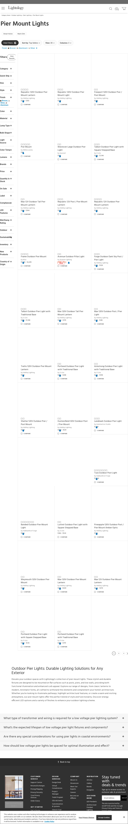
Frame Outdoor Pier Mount (48, 238)
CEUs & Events (57, 763)
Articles (89, 743)
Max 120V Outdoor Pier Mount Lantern (110, 490)
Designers (90, 753)
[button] (3, 8)
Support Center (36, 745)
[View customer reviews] (110, 786)
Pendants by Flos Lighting (91, 783)
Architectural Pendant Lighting (91, 770)
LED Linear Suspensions (91, 789)
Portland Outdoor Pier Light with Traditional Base (80, 340)
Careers (73, 755)
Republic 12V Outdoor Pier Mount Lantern (111, 190)
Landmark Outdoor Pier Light (110, 390)
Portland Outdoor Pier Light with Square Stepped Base (109, 542)
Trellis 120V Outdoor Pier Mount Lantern (47, 340)
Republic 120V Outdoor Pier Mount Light (78, 89)
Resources (56, 790)
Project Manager (55, 756)
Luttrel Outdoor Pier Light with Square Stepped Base (112, 440)
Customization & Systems (57, 768)
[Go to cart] (124, 8)
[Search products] (110, 8)
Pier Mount (40, 138)
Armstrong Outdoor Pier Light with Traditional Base (112, 340)
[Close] (124, 817)
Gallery (89, 746)
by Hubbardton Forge (43, 442)
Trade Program (57, 760)
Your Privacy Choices (35, 760)
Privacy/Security (37, 755)
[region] (64, 817)
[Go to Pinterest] (111, 782)
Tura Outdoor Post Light (46, 439)
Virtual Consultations (57, 750)
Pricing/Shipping (37, 752)
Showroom (74, 746)
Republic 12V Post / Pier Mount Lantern (78, 190)
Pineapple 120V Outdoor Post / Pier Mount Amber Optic (47, 492)
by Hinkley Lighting (42, 94)
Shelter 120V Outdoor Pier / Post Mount (47, 390)
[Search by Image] (117, 9)
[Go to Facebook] (105, 782)
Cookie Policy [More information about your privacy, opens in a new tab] (49, 821)
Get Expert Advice (37, 777)
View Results (21, 58)
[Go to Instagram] (117, 782)
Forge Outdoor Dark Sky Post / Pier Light (110, 240)
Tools (54, 787)
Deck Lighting (27, 15)
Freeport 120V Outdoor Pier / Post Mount (110, 89)
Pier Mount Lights (38, 15)
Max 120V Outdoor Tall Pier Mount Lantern (80, 290)
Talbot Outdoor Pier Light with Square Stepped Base (112, 140)
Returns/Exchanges (38, 748)
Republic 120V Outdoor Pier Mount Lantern (46, 89)
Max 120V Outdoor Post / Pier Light (110, 290)
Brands (89, 749)
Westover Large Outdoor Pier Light (79, 140)
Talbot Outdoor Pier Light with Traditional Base (47, 290)
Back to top (64, 725)
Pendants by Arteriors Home (92, 777)
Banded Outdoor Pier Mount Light (77, 440)
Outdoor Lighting (17, 15)
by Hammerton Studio (107, 395)
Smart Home (9, 34)
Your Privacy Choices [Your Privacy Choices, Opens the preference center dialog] (86, 817)
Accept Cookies (104, 817)
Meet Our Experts (73, 751)
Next (127, 611)
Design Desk (56, 745)
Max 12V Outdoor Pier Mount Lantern (77, 541)
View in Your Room (56, 774)
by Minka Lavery (41, 141)
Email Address (109, 761)
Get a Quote (35, 773)
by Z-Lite (102, 445)
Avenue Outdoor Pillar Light (77, 240)
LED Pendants (92, 764)
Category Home (6, 15)
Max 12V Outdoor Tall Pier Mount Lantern (47, 190)
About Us (73, 743)
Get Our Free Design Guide (14, 766)
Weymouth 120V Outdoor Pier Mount (79, 490)
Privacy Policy (107, 771)
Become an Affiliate (74, 760)
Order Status (35, 764)
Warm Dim (25, 34)
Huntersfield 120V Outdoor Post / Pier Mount (79, 390)
